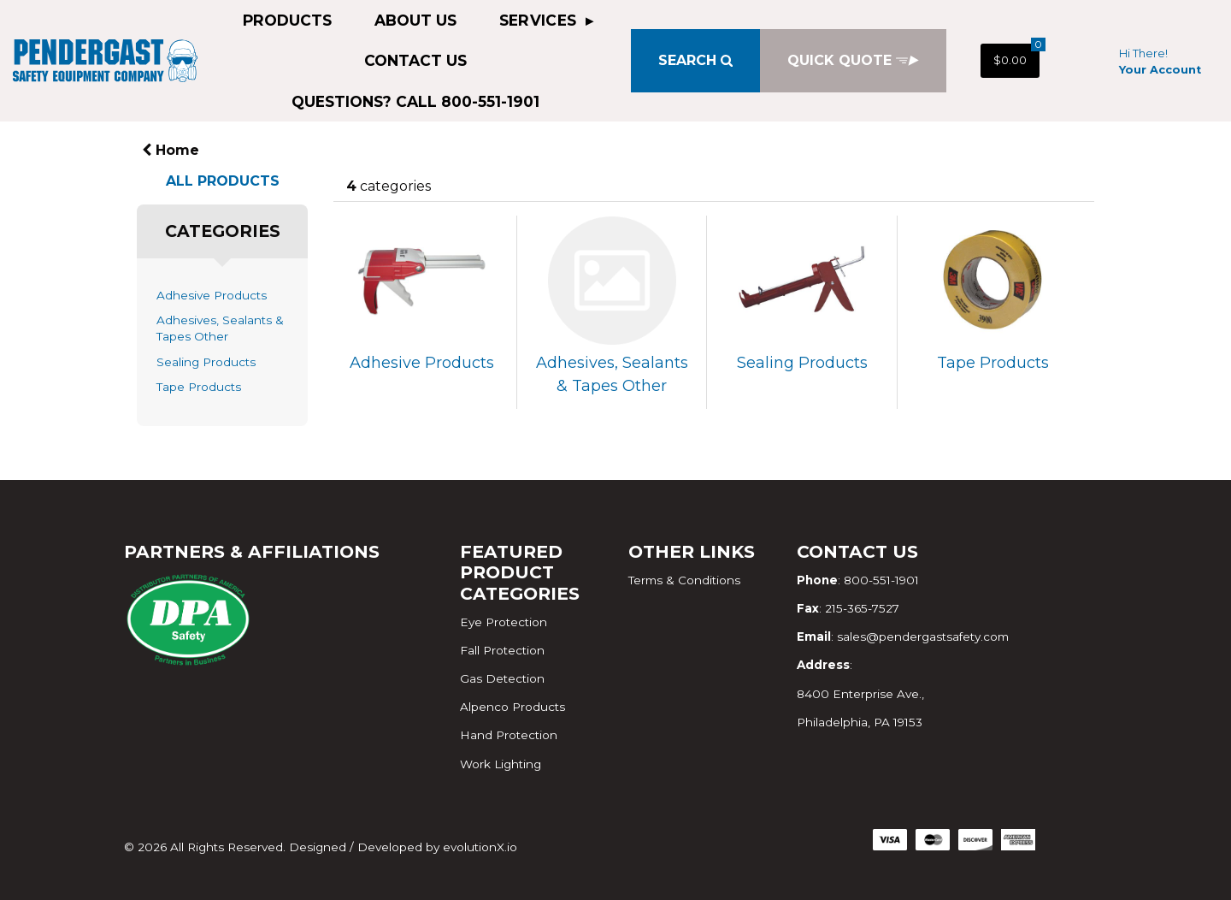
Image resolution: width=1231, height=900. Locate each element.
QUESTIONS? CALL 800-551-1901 (415, 101)
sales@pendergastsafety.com (923, 636)
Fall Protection (502, 650)
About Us (415, 20)
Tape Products (198, 387)
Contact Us (415, 60)
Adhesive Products (211, 295)
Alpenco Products (512, 706)
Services (540, 20)
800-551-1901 (881, 580)
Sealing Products (206, 362)
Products (287, 20)
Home (170, 150)
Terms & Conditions (684, 580)
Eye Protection (503, 622)
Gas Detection (502, 678)
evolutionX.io (480, 847)
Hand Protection (508, 735)
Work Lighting (500, 764)
